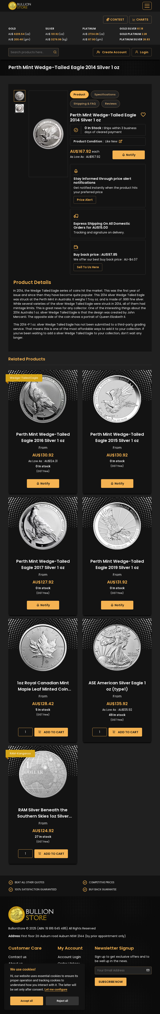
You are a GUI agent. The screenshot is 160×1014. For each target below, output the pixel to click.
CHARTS (140, 19)
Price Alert (85, 200)
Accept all (27, 1000)
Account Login (69, 957)
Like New (113, 141)
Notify (128, 154)
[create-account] (111, 52)
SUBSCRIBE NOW (111, 982)
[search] (55, 52)
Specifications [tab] (104, 94)
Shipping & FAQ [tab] (85, 104)
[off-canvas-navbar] (147, 6)
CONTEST (115, 19)
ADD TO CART (51, 732)
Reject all (62, 1000)
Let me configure (56, 989)
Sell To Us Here (88, 267)
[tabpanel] (108, 193)
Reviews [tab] (110, 104)
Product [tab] (79, 94)
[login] (142, 52)
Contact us (17, 957)
